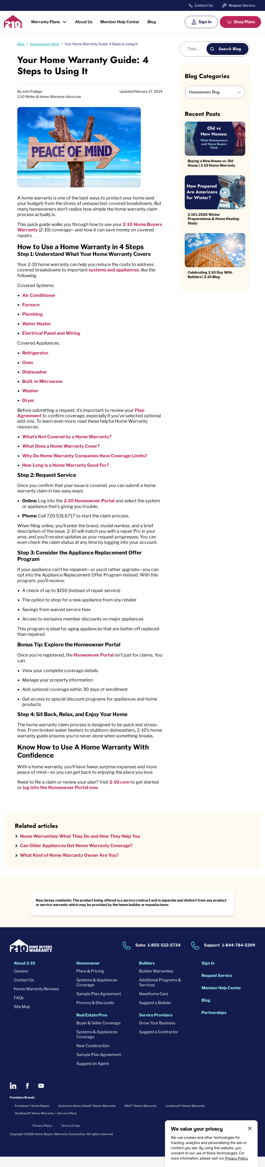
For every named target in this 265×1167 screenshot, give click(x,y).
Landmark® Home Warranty (185, 1116)
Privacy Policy (236, 1158)
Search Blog (230, 49)
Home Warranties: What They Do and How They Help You (82, 846)
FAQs (19, 1008)
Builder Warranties (156, 981)
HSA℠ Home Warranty (140, 1116)
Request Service (242, 5)
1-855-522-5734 (164, 955)
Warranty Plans (45, 22)
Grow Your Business (157, 1033)
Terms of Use (70, 1136)
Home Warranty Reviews (36, 999)
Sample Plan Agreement (98, 1004)
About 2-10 (24, 973)
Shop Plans (244, 22)
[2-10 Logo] (13, 26)
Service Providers (155, 1025)
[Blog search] (195, 49)
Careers (21, 981)
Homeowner (88, 973)
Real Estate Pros (91, 1025)
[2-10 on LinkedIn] (13, 1096)
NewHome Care (153, 1004)
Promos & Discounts (95, 1013)
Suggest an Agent (92, 1074)
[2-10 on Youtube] (41, 1096)
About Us (83, 22)
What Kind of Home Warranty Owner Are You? (70, 865)
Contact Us (204, 5)
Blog (151, 22)
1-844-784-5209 (238, 955)
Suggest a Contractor (158, 1042)
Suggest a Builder (155, 1013)
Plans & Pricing (90, 981)
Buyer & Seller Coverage (98, 1033)
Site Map (22, 1017)
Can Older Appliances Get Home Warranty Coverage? (78, 856)
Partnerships (214, 1023)
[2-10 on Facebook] (27, 1096)
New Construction (92, 1056)
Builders (147, 973)
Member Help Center (120, 22)
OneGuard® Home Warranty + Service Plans (46, 1124)
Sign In (205, 22)
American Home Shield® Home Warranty (87, 1116)
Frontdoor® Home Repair (32, 1116)
